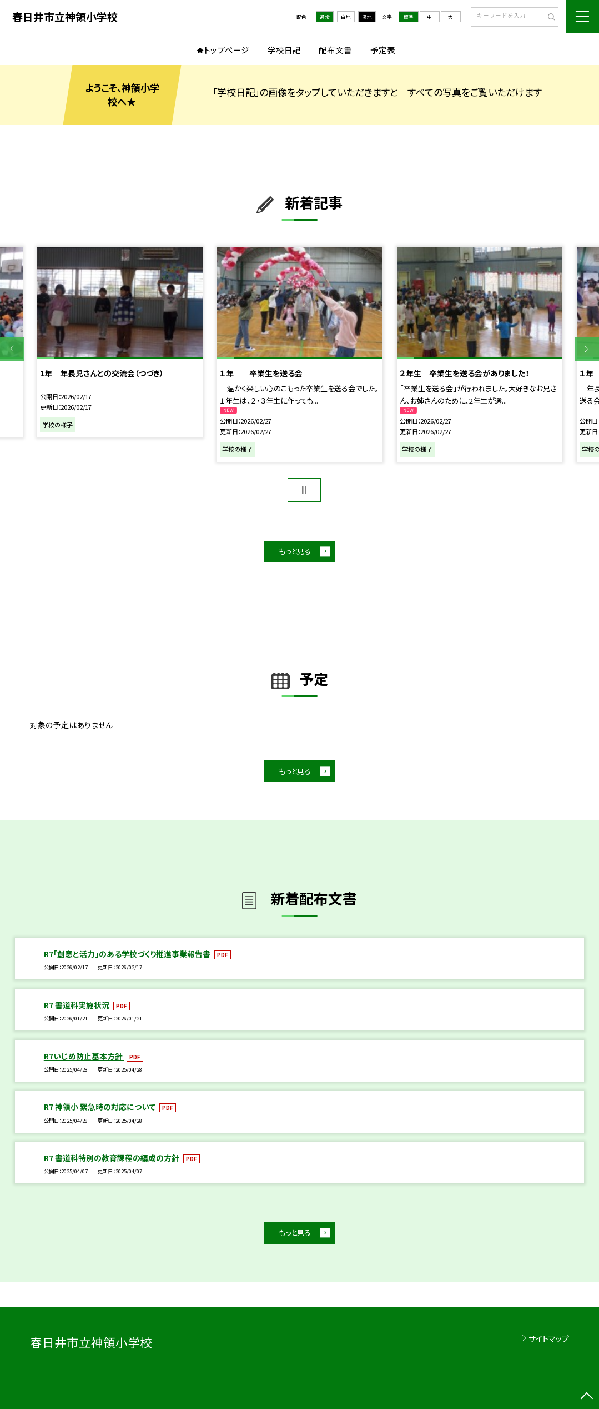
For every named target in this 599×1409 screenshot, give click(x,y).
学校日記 (284, 50)
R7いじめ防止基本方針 (84, 1056)
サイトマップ (548, 1338)
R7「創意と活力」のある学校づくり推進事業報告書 (128, 953)
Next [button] (587, 349)
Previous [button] (12, 349)
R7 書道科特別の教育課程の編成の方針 (112, 1157)
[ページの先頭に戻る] (587, 1397)
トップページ (226, 50)
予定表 (382, 50)
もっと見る (295, 551)
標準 (409, 16)
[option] (120, 342)
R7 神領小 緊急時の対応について (100, 1106)
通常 (325, 16)
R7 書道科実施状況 (77, 1004)
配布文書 (335, 50)
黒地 (367, 16)
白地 (346, 16)
